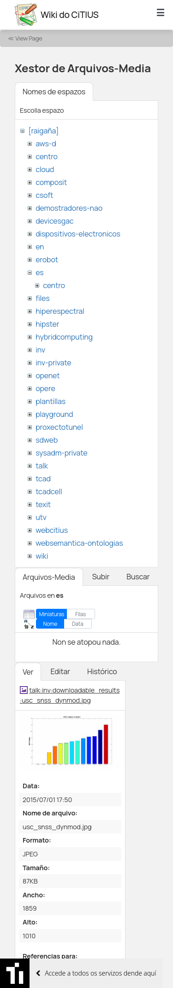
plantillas (51, 401)
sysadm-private (61, 453)
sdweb (47, 440)
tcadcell (49, 491)
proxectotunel (59, 427)
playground (54, 414)
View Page (28, 38)
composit (51, 182)
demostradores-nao (69, 208)
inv (40, 350)
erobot (47, 259)
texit (43, 504)
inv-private (53, 363)
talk (42, 466)
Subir (101, 577)
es (39, 272)
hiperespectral (60, 311)
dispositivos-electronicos (78, 234)
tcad (43, 479)
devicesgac (54, 221)
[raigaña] (43, 131)
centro (47, 156)
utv (41, 517)
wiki (42, 556)
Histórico (102, 671)
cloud (45, 169)
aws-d (46, 144)
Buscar (137, 577)
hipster (47, 324)
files (42, 298)
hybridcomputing (64, 337)
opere (45, 388)
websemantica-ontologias (79, 543)
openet (48, 375)
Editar (60, 671)
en (40, 247)
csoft (44, 195)
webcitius (52, 530)
